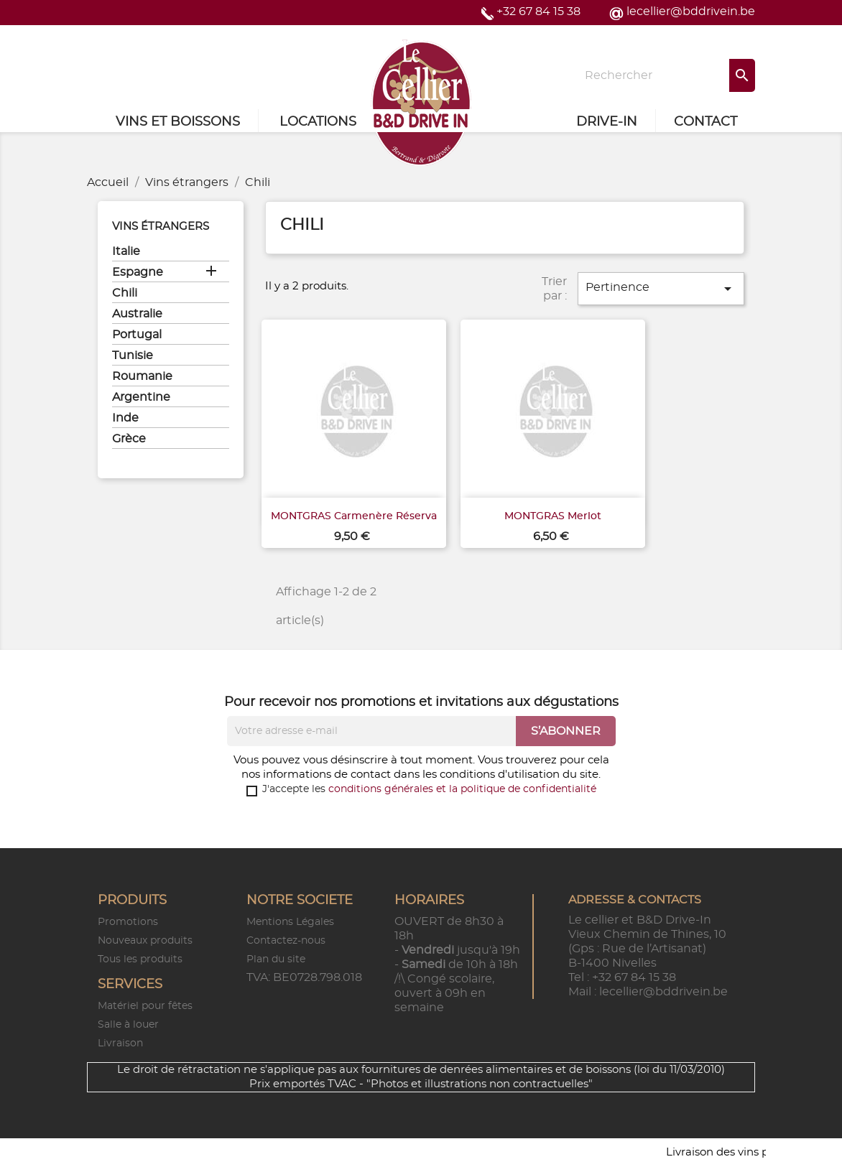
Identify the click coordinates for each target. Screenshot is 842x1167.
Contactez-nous (285, 941)
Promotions (128, 922)
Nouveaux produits (145, 941)
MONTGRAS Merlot (552, 516)
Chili (124, 293)
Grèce (129, 439)
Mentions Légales (290, 922)
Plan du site (275, 959)
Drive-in (606, 122)
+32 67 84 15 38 (538, 11)
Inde (125, 418)
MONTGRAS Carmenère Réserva (354, 516)
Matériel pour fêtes (145, 1006)
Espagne (137, 272)
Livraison (120, 1043)
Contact (705, 122)
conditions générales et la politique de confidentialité (462, 789)
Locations (317, 122)
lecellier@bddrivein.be (690, 11)
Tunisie (132, 355)
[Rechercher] (665, 75)
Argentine (141, 397)
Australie (137, 314)
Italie (126, 251)
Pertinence (661, 288)
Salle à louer (128, 1025)
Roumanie (142, 376)
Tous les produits (140, 959)
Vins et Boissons (178, 122)
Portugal (137, 334)
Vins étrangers (160, 226)
